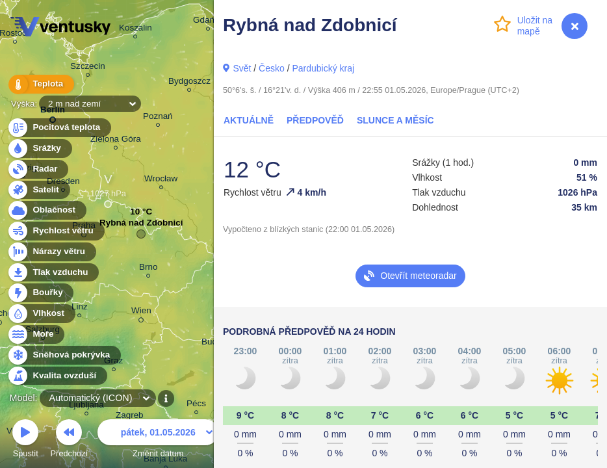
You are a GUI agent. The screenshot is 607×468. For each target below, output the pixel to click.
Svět (242, 68)
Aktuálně (249, 120)
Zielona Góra (115, 141)
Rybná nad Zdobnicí (141, 226)
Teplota (40, 84)
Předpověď (315, 120)
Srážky (39, 148)
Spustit (25, 440)
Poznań (158, 118)
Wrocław (160, 180)
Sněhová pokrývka (64, 355)
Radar (38, 169)
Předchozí (69, 440)
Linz (79, 308)
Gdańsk (208, 22)
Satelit (38, 190)
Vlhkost (41, 313)
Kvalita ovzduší (57, 376)
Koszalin (135, 29)
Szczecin (87, 68)
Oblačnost (46, 210)
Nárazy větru (51, 251)
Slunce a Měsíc (395, 120)
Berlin (52, 112)
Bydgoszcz (189, 83)
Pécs (196, 405)
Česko (272, 68)
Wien (141, 313)
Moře (36, 334)
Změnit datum (157, 440)
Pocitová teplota (59, 127)
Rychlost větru (56, 231)
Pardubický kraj (323, 68)
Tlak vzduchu (53, 272)
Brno (148, 269)
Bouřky (40, 292)
